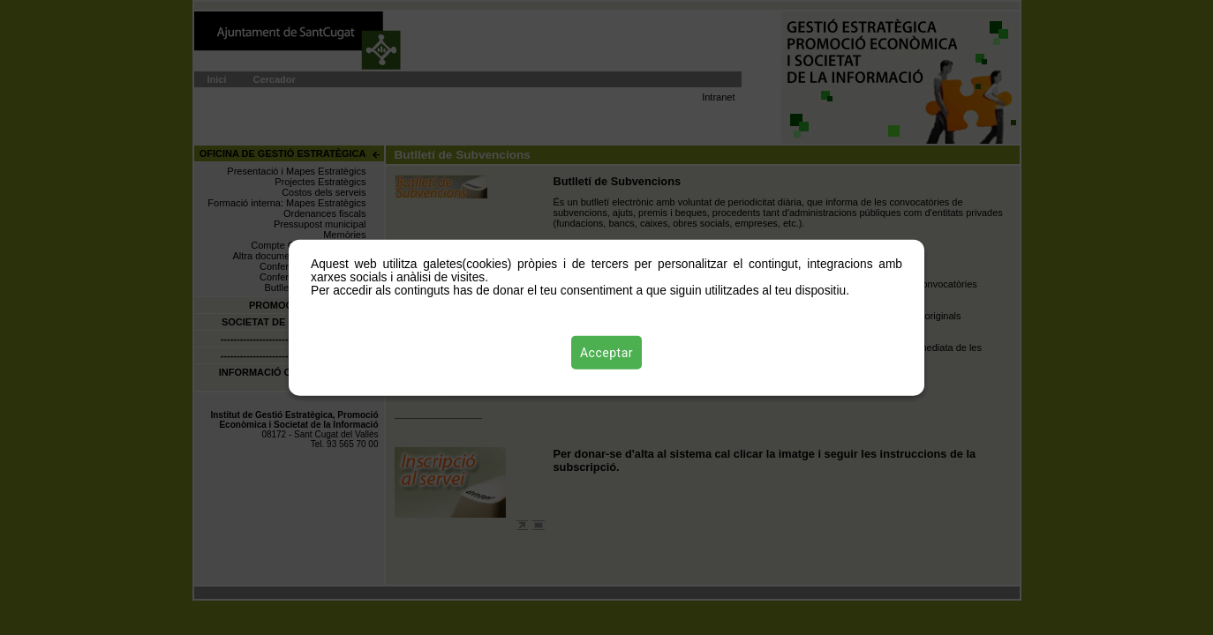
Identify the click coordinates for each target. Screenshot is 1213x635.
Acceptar (606, 352)
